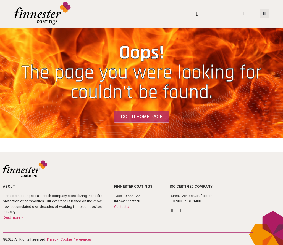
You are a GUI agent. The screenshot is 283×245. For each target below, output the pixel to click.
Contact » (121, 206)
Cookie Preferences (76, 239)
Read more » (13, 217)
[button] (197, 13)
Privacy (52, 239)
